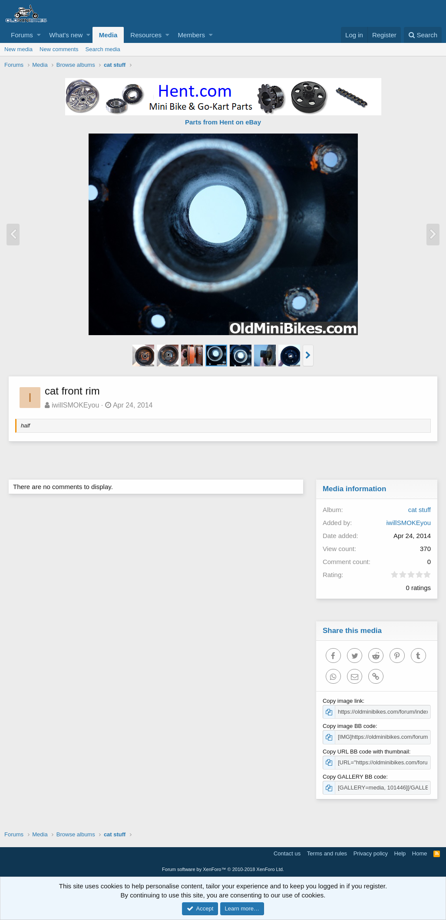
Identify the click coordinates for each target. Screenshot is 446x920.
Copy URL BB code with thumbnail (366, 751)
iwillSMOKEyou (75, 405)
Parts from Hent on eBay (223, 122)
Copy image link (343, 701)
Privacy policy (370, 853)
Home (419, 853)
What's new (66, 35)
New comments (59, 49)
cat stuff (419, 509)
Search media (103, 49)
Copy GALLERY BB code (355, 776)
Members (191, 35)
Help (400, 853)
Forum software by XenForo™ (223, 869)
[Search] (423, 35)
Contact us (287, 853)
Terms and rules (327, 853)
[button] (39, 35)
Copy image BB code (349, 726)
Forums (22, 35)
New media (18, 49)
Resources (146, 35)
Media (108, 35)
